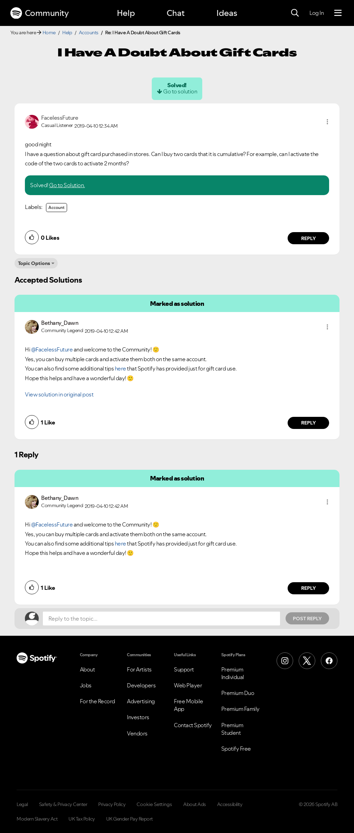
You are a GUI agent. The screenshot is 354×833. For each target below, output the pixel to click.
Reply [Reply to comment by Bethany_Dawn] (308, 422)
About (87, 669)
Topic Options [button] (34, 263)
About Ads (194, 804)
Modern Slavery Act (37, 819)
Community (39, 13)
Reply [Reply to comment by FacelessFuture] (308, 238)
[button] (327, 122)
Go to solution (180, 91)
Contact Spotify (193, 725)
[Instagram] (285, 660)
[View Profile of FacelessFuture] (59, 117)
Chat (176, 13)
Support (184, 669)
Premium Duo (237, 693)
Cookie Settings (154, 804)
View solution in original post (59, 394)
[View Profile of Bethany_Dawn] (59, 323)
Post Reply (307, 618)
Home (49, 32)
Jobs (86, 685)
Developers (141, 685)
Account (56, 207)
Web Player (188, 685)
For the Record (97, 701)
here (120, 368)
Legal (22, 804)
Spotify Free (236, 748)
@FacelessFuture (52, 349)
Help (126, 13)
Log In (316, 13)
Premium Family (240, 709)
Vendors (137, 733)
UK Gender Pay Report (129, 819)
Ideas (226, 13)
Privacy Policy (111, 804)
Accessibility (230, 804)
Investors (138, 717)
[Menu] (338, 13)
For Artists (139, 669)
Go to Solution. (67, 185)
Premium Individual (232, 673)
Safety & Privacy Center (63, 804)
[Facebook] (329, 660)
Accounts (89, 32)
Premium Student (232, 728)
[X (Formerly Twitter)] (307, 660)
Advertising (141, 701)
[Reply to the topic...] (161, 618)
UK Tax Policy (81, 819)
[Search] (295, 13)
